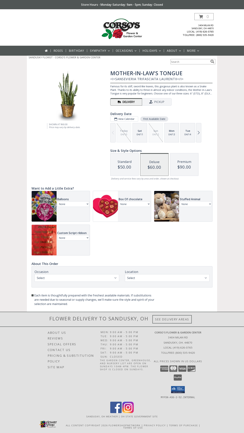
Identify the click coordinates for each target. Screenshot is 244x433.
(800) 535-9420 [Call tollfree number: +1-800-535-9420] (205, 35)
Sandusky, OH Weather (102, 416)
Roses (58, 51)
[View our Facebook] (116, 412)
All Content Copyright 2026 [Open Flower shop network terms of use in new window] (87, 425)
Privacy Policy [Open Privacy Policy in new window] (155, 425)
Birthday (76, 51)
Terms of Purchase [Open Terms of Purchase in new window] (183, 425)
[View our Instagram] (128, 412)
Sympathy (100, 51)
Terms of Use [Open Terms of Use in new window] (133, 427)
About (174, 51)
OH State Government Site (139, 416)
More (193, 51)
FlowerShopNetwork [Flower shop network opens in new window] (124, 425)
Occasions (126, 51)
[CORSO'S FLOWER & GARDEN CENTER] (122, 29)
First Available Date (154, 119)
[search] (212, 61)
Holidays (152, 51)
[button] (204, 16)
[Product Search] (190, 61)
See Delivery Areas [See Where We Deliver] (172, 319)
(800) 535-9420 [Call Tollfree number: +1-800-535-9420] (185, 352)
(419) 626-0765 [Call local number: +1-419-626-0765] (205, 31)
